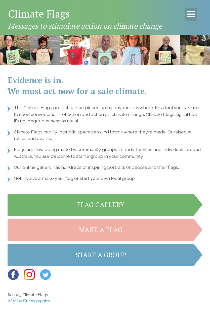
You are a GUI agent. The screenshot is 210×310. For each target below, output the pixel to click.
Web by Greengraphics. (29, 300)
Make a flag (100, 229)
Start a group (100, 254)
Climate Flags (39, 13)
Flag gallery (100, 204)
